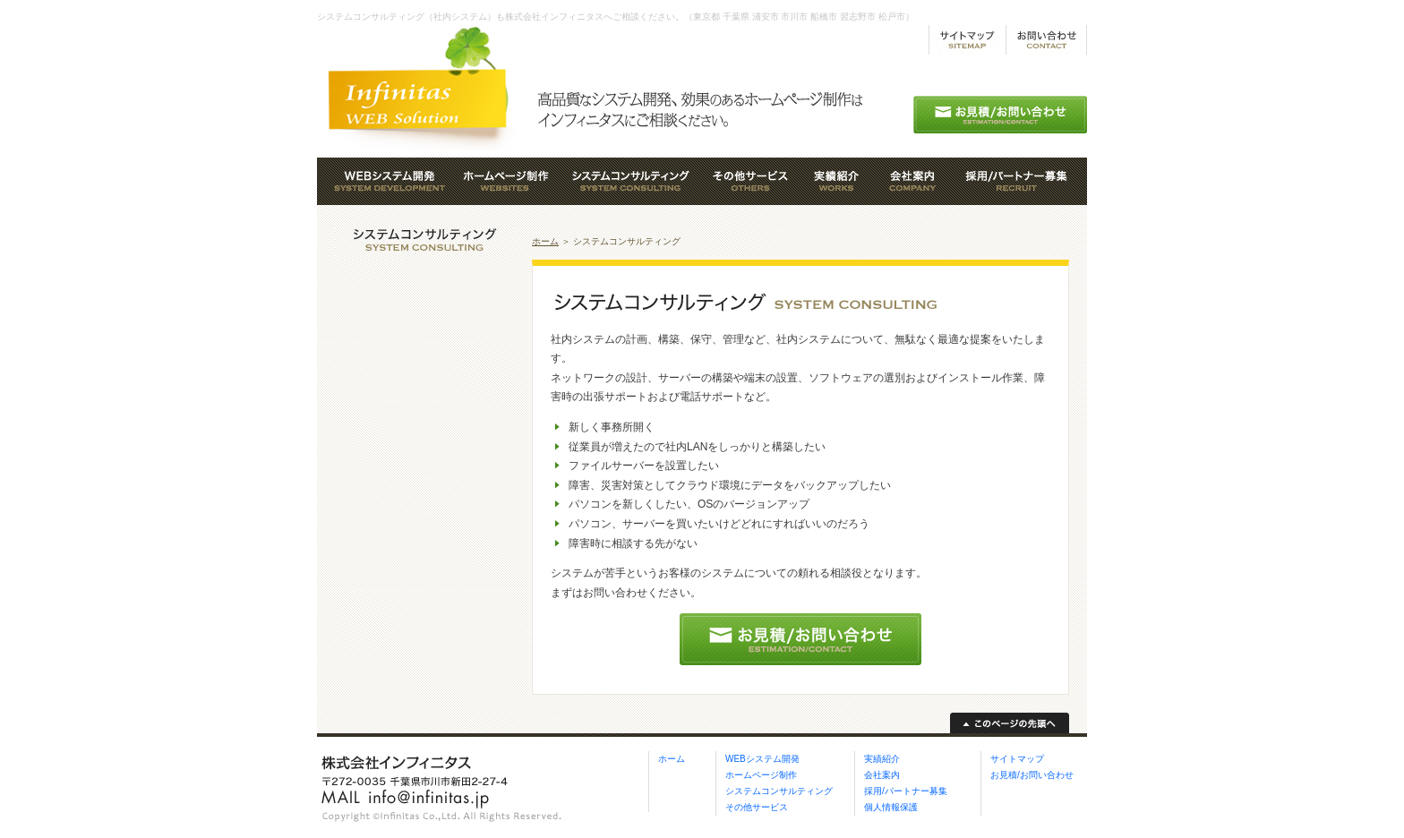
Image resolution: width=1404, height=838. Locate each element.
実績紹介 (882, 759)
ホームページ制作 (761, 775)
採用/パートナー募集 (905, 791)
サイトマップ (1017, 759)
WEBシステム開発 (762, 759)
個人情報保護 (891, 807)
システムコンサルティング (779, 791)
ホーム (545, 241)
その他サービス (756, 807)
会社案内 (882, 775)
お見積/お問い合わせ (1032, 775)
